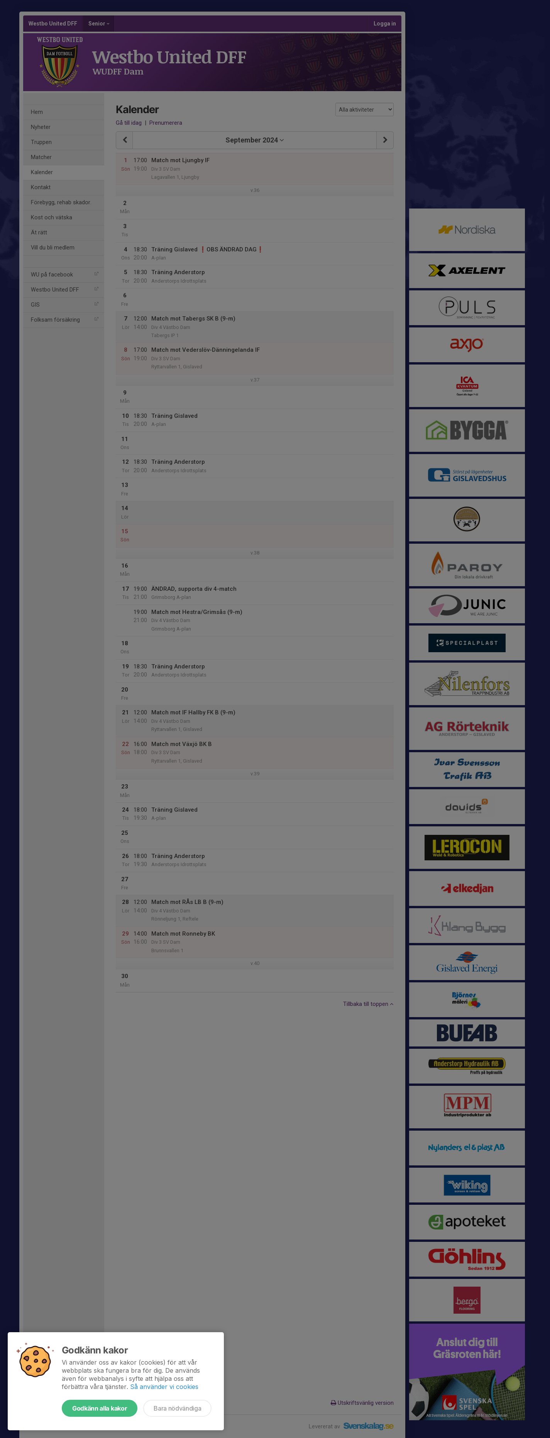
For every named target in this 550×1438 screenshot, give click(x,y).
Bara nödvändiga (177, 1408)
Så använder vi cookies (164, 1387)
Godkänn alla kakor (99, 1408)
